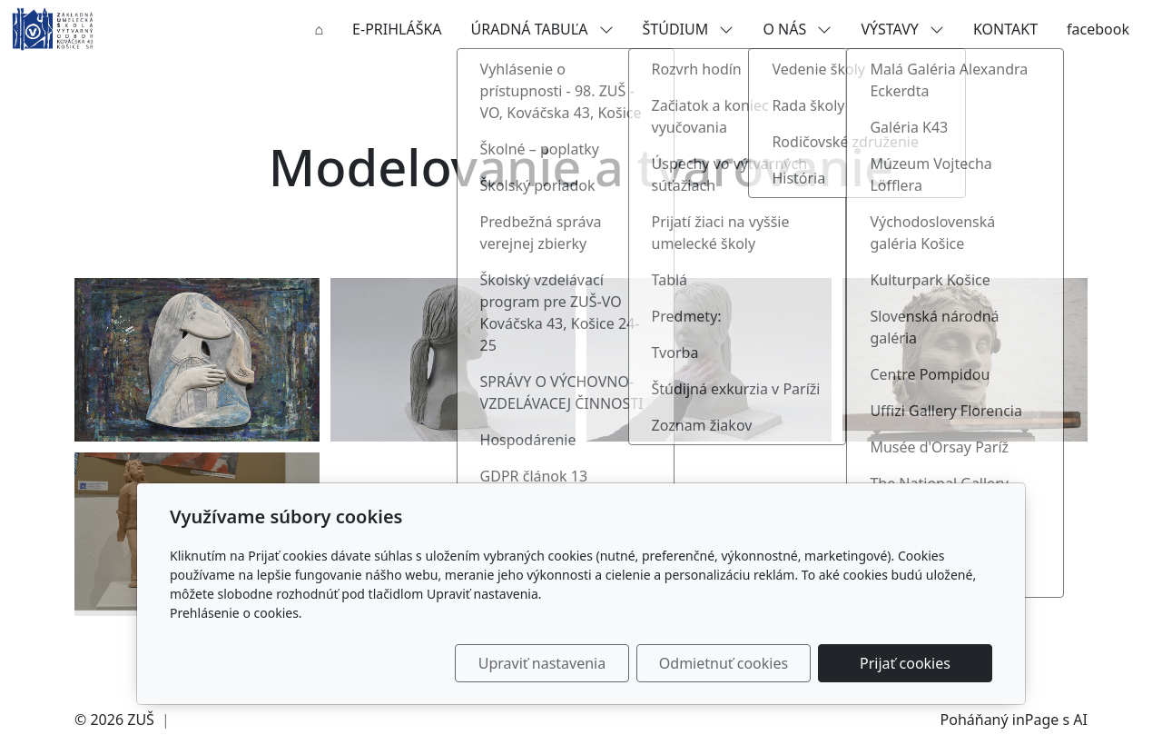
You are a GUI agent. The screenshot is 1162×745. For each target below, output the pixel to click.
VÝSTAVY (902, 29)
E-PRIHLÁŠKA (396, 29)
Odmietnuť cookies (723, 663)
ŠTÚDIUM (688, 29)
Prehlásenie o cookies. (236, 612)
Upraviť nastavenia (542, 663)
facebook (1098, 29)
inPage (1035, 720)
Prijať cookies (905, 663)
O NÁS (797, 29)
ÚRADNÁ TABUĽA (542, 29)
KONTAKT (1005, 29)
